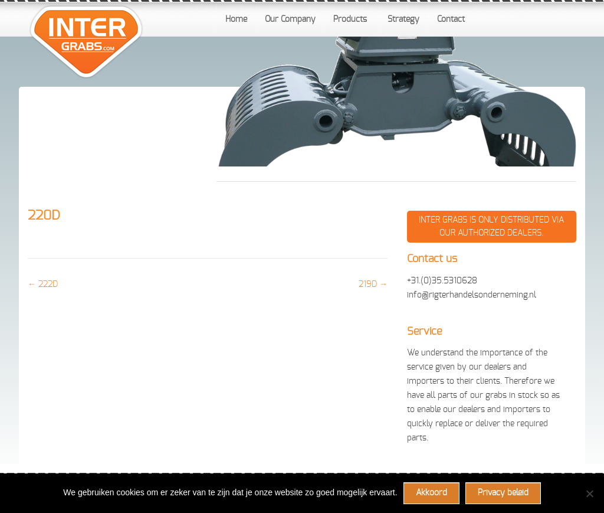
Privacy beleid (503, 493)
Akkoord (431, 493)
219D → (373, 284)
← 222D (43, 284)
